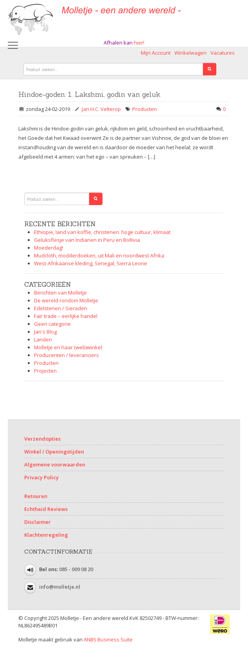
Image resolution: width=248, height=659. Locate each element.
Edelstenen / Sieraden (60, 308)
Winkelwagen (190, 52)
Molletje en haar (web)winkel (68, 347)
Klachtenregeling (46, 534)
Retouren (35, 496)
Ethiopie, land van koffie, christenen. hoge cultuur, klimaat (102, 232)
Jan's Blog (45, 331)
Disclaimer (37, 521)
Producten (144, 109)
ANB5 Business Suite (108, 639)
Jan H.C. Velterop (101, 109)
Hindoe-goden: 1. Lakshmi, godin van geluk (89, 94)
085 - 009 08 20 (76, 569)
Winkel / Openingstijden (54, 451)
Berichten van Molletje (60, 292)
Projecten (45, 370)
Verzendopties (42, 438)
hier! (139, 42)
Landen (43, 339)
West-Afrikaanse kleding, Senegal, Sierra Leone (90, 263)
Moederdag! (48, 247)
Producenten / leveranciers (66, 355)
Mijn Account (156, 52)
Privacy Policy (41, 477)
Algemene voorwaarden (54, 464)
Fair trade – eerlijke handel (65, 316)
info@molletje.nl (59, 586)
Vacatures (222, 52)
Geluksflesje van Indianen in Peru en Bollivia (87, 239)
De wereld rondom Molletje (66, 300)
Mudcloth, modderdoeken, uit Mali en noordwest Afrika (99, 255)
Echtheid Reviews (46, 509)
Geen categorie (52, 323)
